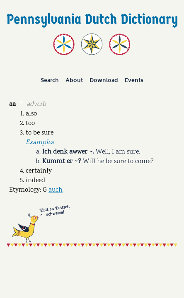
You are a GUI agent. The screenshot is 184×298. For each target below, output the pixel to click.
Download (104, 80)
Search (50, 80)
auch (55, 190)
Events (134, 80)
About (74, 80)
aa (12, 104)
